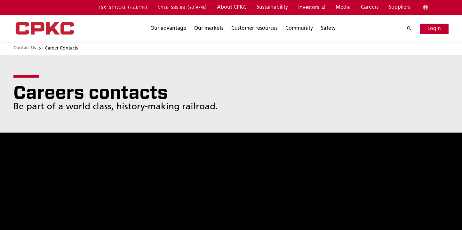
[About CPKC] (231, 8)
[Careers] (369, 8)
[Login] (434, 29)
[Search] (168, 28)
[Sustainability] (272, 8)
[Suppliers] (399, 8)
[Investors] (311, 8)
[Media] (342, 8)
